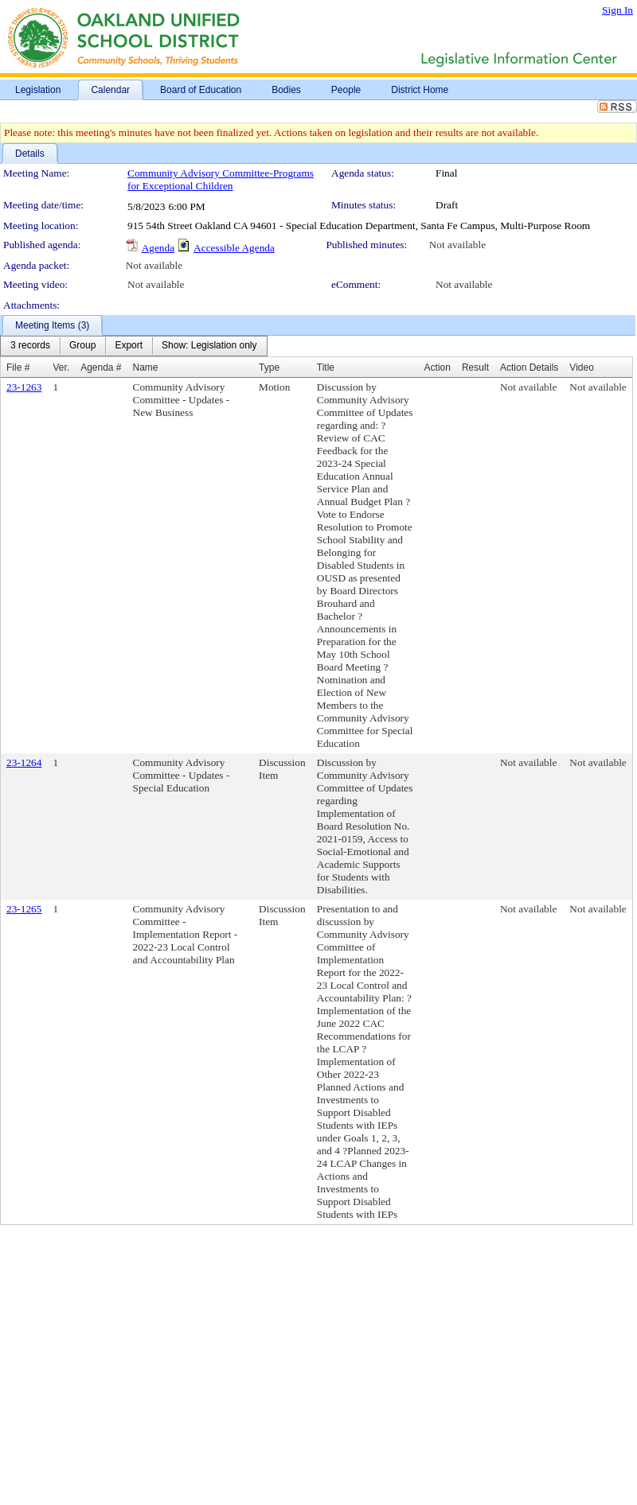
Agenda (158, 248)
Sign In (617, 10)
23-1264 (23, 762)
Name (145, 367)
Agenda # (100, 367)
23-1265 (23, 909)
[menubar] (134, 346)
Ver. (61, 367)
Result (475, 367)
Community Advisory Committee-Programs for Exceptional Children (220, 179)
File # (17, 367)
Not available (457, 245)
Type (269, 367)
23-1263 (23, 387)
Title (325, 367)
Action (437, 367)
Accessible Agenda (234, 248)
